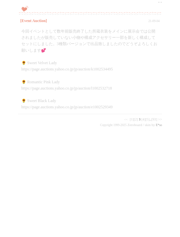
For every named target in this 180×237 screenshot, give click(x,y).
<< (125, 119)
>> (160, 119)
